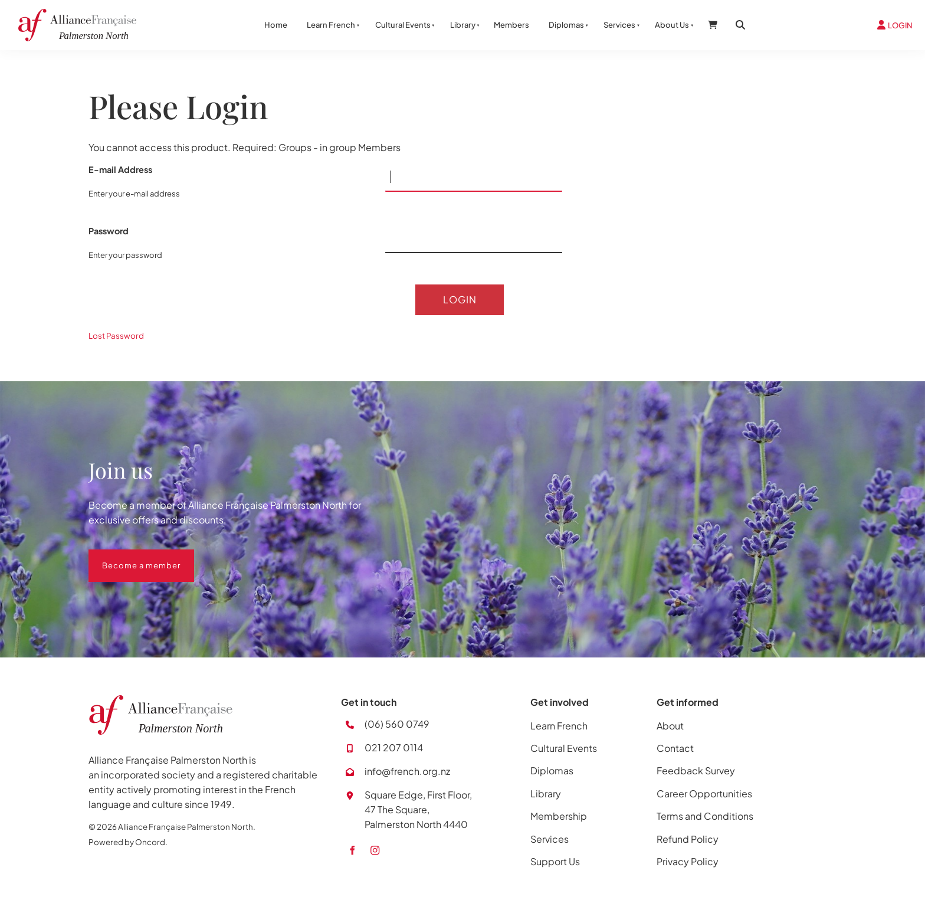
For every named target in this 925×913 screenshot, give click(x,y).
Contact (675, 750)
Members (511, 25)
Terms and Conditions (705, 817)
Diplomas (566, 25)
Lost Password (116, 337)
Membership (558, 817)
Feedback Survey (696, 773)
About (670, 727)
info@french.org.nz (407, 773)
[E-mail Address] (473, 177)
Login (460, 300)
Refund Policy (688, 841)
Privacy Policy (688, 863)
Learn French (331, 25)
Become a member (127, 558)
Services (619, 25)
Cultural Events (403, 25)
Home (275, 25)
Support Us (555, 863)
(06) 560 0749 (397, 726)
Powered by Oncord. (128, 844)
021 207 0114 (394, 750)
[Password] (473, 238)
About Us (672, 25)
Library (462, 25)
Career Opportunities (704, 795)
